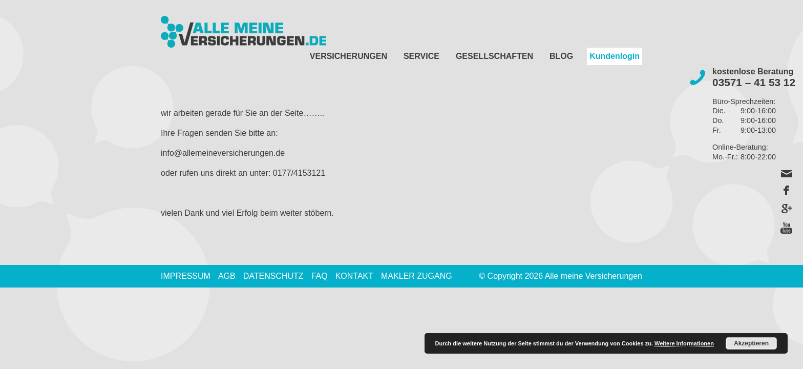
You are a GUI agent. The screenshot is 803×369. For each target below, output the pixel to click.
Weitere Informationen (684, 343)
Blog (561, 56)
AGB (227, 276)
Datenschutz (273, 276)
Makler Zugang (416, 276)
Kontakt (354, 276)
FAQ (319, 276)
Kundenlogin (614, 56)
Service (421, 56)
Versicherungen (348, 56)
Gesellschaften (494, 56)
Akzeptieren (751, 343)
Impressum (185, 276)
